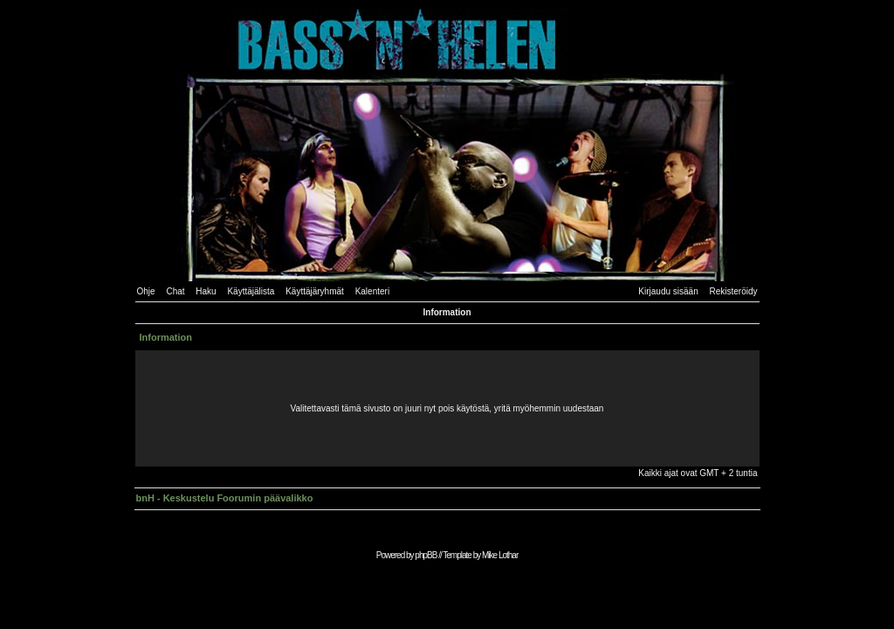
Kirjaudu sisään (668, 291)
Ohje (146, 291)
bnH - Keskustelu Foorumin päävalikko (224, 498)
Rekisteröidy (733, 291)
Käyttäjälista (250, 291)
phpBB (426, 555)
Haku (206, 291)
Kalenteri (372, 291)
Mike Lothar (500, 555)
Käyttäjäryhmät (314, 291)
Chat (175, 291)
